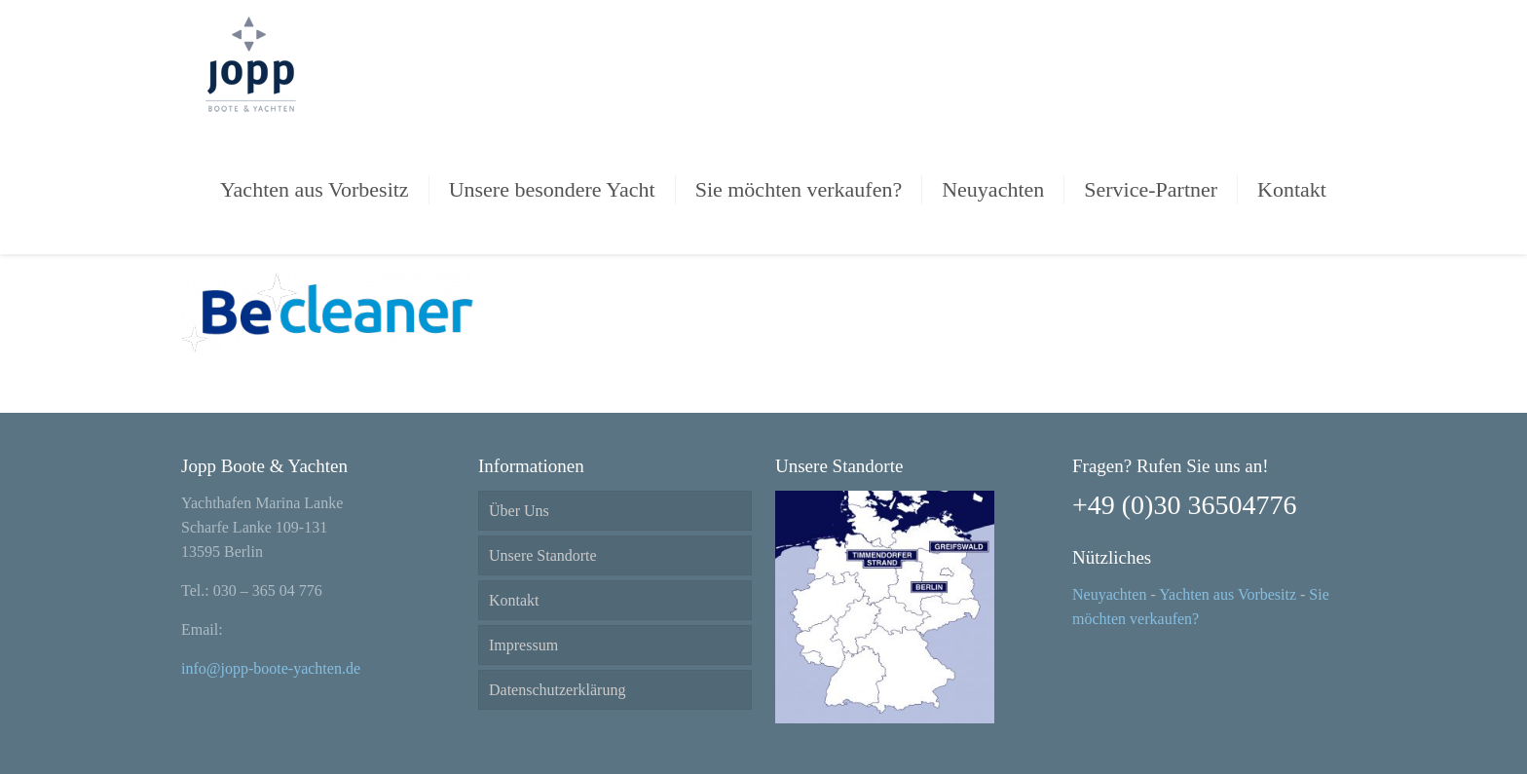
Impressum (523, 645)
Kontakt (514, 600)
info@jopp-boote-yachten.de (270, 668)
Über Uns (519, 510)
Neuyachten (1109, 594)
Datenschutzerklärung (557, 690)
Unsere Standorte (543, 555)
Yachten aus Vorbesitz (1227, 594)
